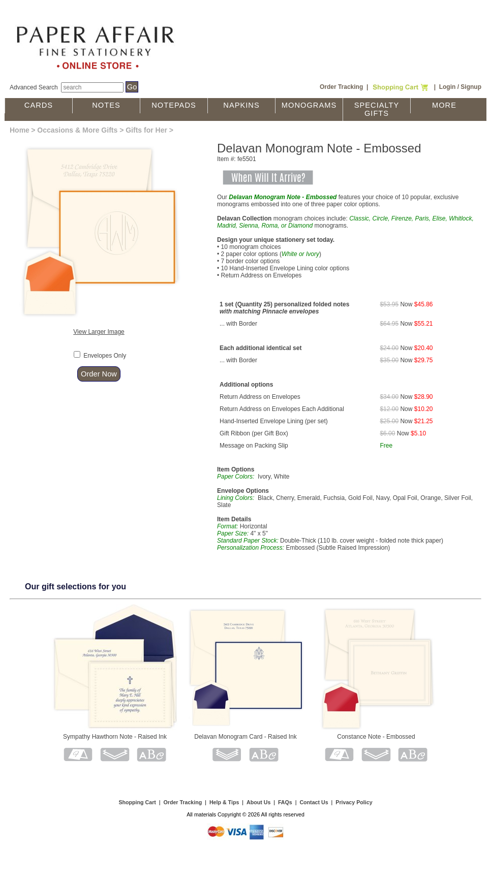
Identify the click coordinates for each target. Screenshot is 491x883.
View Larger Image (99, 331)
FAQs (285, 802)
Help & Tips (224, 802)
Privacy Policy (353, 802)
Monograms (309, 105)
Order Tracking (341, 86)
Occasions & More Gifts (77, 130)
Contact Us (313, 802)
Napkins (241, 105)
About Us (258, 802)
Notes (106, 105)
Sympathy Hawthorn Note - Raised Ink (115, 736)
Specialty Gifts (377, 109)
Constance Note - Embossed (376, 736)
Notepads (173, 105)
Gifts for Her (146, 130)
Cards (38, 105)
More (444, 105)
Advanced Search (34, 87)
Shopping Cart (137, 802)
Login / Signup (460, 86)
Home (19, 130)
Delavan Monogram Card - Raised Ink (245, 736)
